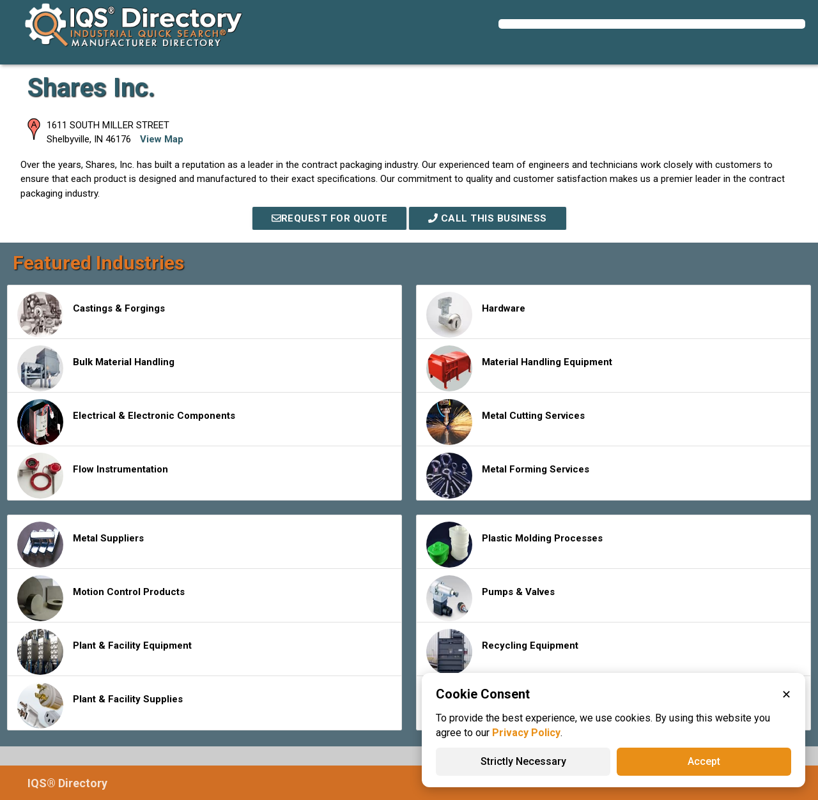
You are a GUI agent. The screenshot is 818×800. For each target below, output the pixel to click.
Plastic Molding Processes (514, 545)
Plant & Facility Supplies (100, 705)
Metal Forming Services (507, 476)
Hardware (475, 315)
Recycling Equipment (502, 652)
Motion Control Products (101, 598)
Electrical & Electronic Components (126, 422)
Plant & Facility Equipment (104, 652)
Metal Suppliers (80, 545)
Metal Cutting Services (505, 422)
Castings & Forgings (91, 315)
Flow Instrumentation (92, 476)
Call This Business (487, 218)
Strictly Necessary (523, 761)
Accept (704, 761)
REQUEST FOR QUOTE (330, 218)
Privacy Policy (526, 733)
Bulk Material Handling (95, 368)
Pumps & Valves (490, 598)
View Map (161, 139)
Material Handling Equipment (519, 368)
